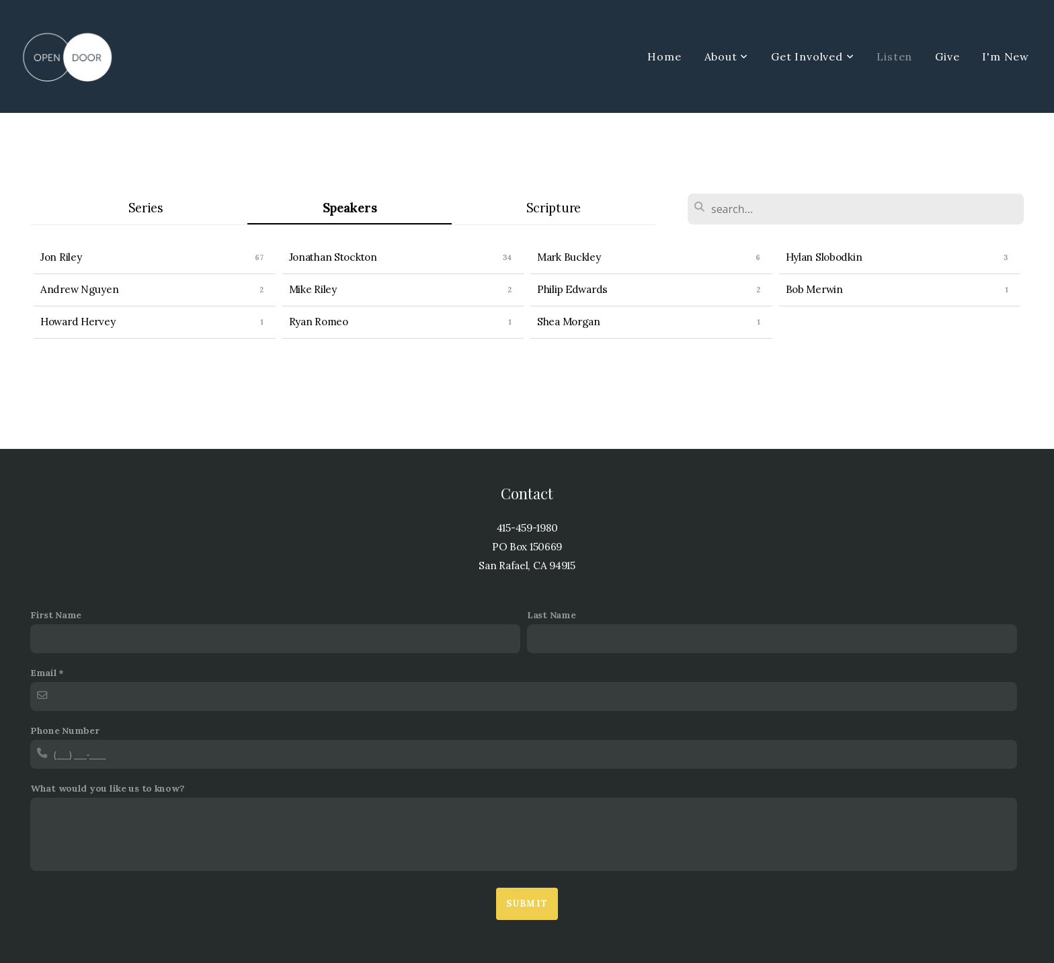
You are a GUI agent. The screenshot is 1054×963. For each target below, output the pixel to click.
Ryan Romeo (318, 321)
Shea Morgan (568, 321)
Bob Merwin (814, 289)
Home (664, 56)
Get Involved (812, 56)
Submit (527, 903)
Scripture (553, 208)
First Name (55, 615)
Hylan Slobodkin (824, 257)
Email (43, 673)
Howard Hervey (77, 321)
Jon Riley (60, 257)
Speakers (350, 208)
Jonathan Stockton (333, 257)
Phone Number (64, 730)
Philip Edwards (572, 289)
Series (145, 208)
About (726, 56)
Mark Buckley (569, 257)
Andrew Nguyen (79, 289)
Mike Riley (313, 289)
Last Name (551, 615)
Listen (894, 56)
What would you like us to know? (107, 788)
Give (947, 56)
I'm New (1005, 56)
